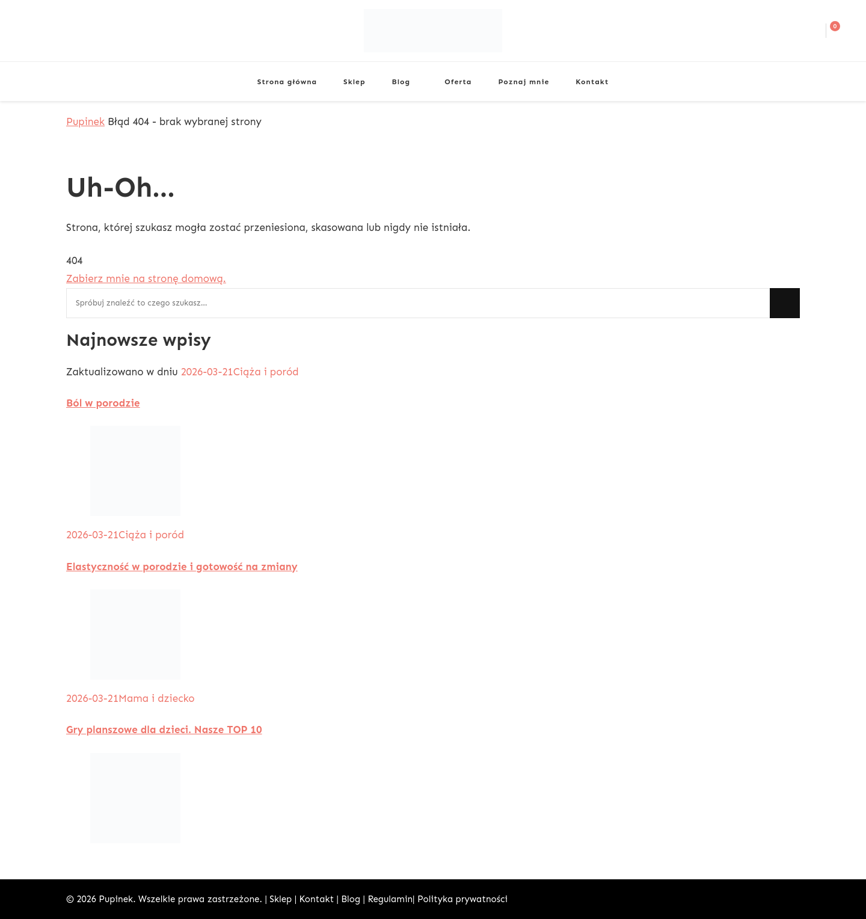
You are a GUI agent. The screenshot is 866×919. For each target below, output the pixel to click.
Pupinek (116, 899)
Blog (401, 81)
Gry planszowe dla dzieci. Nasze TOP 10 (164, 730)
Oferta (457, 81)
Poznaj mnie (523, 81)
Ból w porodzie (103, 403)
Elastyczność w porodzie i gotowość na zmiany (182, 567)
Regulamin (390, 899)
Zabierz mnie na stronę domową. (146, 278)
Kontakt (592, 81)
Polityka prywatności (462, 899)
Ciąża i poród (266, 372)
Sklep (354, 81)
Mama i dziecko (156, 698)
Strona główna (287, 81)
